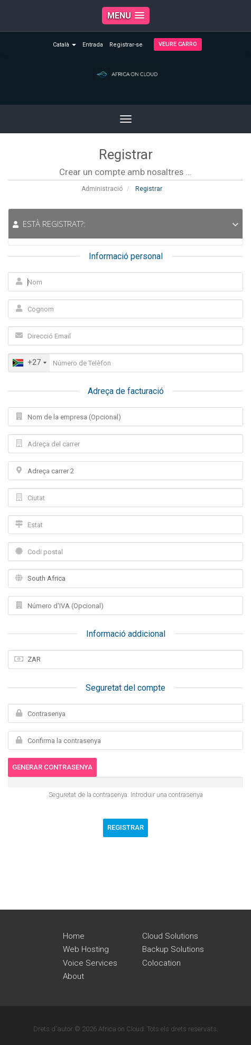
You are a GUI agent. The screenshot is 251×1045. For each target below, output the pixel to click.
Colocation (161, 963)
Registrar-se (126, 44)
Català (64, 44)
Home (74, 936)
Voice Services (90, 963)
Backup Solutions (173, 949)
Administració (102, 188)
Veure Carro (178, 44)
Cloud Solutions (170, 936)
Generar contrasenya (52, 767)
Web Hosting (86, 949)
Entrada (92, 44)
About (73, 976)
